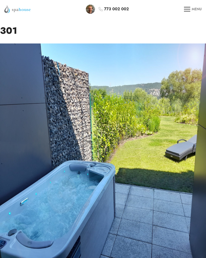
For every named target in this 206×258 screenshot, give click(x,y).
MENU (193, 9)
